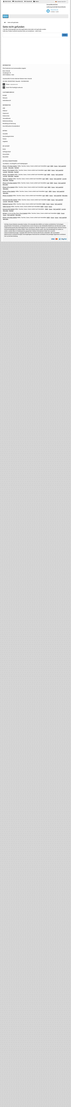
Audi (45, 174)
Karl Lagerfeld (62, 166)
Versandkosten (7, 118)
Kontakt (5, 95)
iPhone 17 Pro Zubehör (8, 170)
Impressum (6, 113)
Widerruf (5, 110)
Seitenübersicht (7, 100)
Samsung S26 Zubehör (9, 209)
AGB (4, 108)
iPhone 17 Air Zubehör (8, 174)
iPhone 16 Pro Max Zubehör (10, 183)
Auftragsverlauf (7, 151)
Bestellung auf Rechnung (9, 123)
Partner (4, 139)
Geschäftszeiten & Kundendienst (11, 126)
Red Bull (17, 167)
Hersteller (5, 133)
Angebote (5, 141)
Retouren (5, 98)
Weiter (64, 35)
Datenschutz (6, 116)
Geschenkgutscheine (8, 136)
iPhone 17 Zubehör (7, 178)
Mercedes (11, 167)
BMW (47, 178)
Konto (4, 149)
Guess (56, 166)
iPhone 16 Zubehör (7, 195)
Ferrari (52, 217)
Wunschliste (6, 154)
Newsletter (5, 157)
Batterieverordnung (8, 121)
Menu (5, 16)
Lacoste (5, 201)
